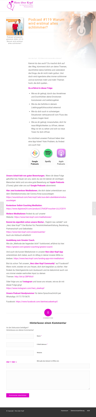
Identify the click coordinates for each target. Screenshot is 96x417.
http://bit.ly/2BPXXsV (24, 276)
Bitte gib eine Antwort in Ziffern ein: (48, 361)
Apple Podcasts (57, 182)
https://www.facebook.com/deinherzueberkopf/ (37, 301)
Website (39, 352)
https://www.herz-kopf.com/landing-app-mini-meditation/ (39, 258)
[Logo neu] (20, 5)
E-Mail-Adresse (42, 344)
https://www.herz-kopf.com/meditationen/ (33, 217)
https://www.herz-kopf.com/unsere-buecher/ (25, 232)
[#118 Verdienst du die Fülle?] (94, 208)
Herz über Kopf (32, 58)
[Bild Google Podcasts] (35, 158)
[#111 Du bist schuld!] (2, 208)
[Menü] (86, 5)
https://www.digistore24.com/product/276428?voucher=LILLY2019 (36, 208)
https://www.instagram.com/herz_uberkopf (25, 288)
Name (39, 336)
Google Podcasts (38, 185)
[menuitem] (86, 5)
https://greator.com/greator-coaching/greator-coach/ (29, 247)
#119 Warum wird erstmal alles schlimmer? (50, 58)
